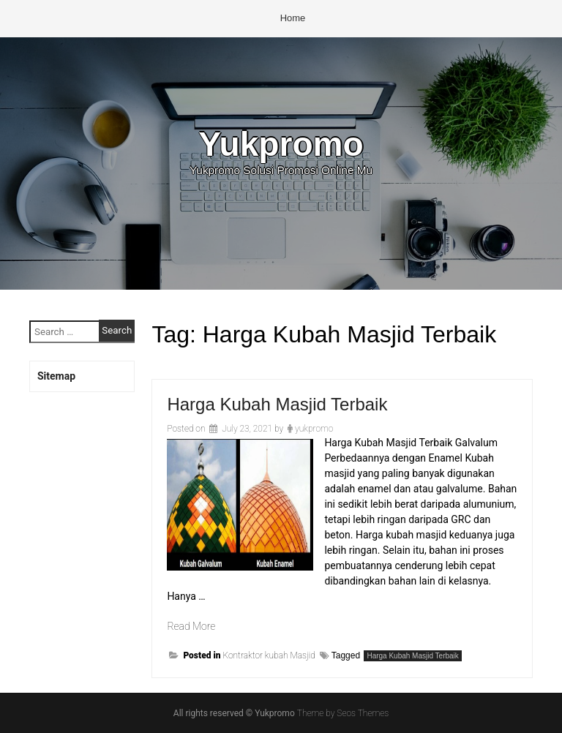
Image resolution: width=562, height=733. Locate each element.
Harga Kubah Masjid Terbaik (277, 404)
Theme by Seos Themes (343, 713)
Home (293, 17)
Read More (191, 626)
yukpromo (314, 429)
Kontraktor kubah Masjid (268, 655)
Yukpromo (280, 144)
